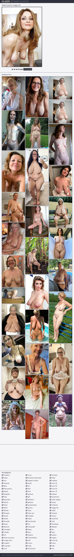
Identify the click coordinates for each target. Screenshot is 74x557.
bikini (4, 505)
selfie (53, 510)
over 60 (53, 489)
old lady (53, 475)
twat (52, 532)
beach (5, 491)
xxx (52, 548)
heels (29, 518)
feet (28, 489)
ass (4, 480)
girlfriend (30, 499)
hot (28, 524)
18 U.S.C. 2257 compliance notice (33, 555)
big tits (5, 502)
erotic (29, 483)
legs (28, 532)
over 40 (53, 483)
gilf (28, 497)
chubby (5, 532)
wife (52, 546)
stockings (54, 524)
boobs (5, 516)
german (29, 494)
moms (29, 543)
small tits (54, 518)
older (52, 478)
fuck (28, 491)
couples (5, 543)
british (5, 518)
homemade (31, 521)
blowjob (5, 513)
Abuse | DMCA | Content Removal (12, 555)
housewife (30, 527)
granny (29, 508)
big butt (5, 527)
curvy (29, 475)
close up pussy (8, 538)
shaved (53, 513)
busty (5, 524)
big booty (6, 499)
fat (28, 486)
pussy (53, 502)
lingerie (29, 535)
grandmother (31, 505)
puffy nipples (55, 499)
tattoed (53, 527)
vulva (53, 543)
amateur (6, 475)
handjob (29, 516)
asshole (5, 483)
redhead (54, 505)
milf (28, 540)
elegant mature (32, 480)
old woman (30, 548)
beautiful (6, 494)
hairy (28, 510)
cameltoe (6, 529)
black (5, 508)
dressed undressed (33, 478)
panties (53, 494)
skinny (53, 516)
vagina (53, 538)
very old (53, 540)
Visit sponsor (28, 69)
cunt (4, 548)
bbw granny (7, 489)
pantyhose (54, 497)
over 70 (53, 491)
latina (29, 529)
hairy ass (30, 513)
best (4, 497)
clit (4, 535)
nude (28, 546)
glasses (29, 502)
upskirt (53, 535)
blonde (5, 510)
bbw (4, 486)
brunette (6, 521)
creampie (6, 546)
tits (52, 529)
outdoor (53, 480)
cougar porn (7, 540)
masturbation (31, 538)
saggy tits (54, 508)
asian (5, 478)
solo (52, 521)
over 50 (53, 486)
